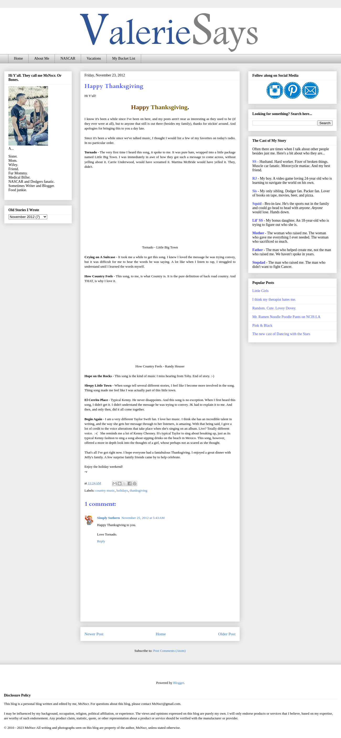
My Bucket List (123, 58)
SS (254, 162)
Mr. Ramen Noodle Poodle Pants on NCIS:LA (286, 317)
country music (105, 490)
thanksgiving (138, 490)
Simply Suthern (108, 518)
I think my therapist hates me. (274, 300)
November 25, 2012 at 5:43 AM (142, 518)
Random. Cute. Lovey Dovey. (274, 308)
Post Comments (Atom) (169, 651)
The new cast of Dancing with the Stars (281, 334)
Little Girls (260, 291)
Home (18, 58)
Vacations (94, 58)
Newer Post (93, 634)
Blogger (178, 683)
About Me (41, 58)
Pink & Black (262, 326)
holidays (122, 490)
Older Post (227, 634)
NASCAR (67, 58)
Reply (101, 541)
